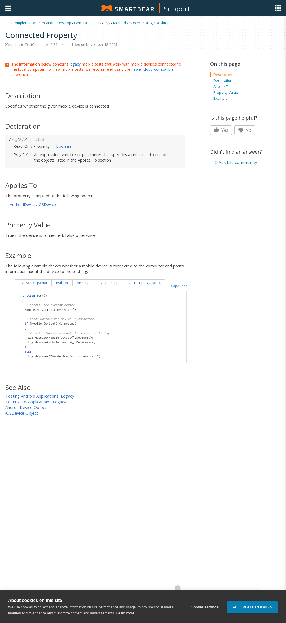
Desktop (64, 22)
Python (62, 282)
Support (177, 9)
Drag (149, 22)
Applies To (221, 86)
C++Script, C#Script (145, 282)
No (245, 130)
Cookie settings (205, 607)
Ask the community (238, 162)
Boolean (63, 146)
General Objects (87, 22)
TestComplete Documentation (29, 22)
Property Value (225, 92)
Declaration (222, 80)
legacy (75, 64)
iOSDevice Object (21, 413)
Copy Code (179, 286)
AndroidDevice (23, 204)
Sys (107, 22)
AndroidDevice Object (25, 407)
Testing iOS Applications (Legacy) (36, 401)
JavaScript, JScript (33, 282)
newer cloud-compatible (152, 69)
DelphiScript (110, 282)
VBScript (84, 282)
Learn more (125, 613)
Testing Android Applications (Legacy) (40, 396)
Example (220, 98)
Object (136, 22)
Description (222, 74)
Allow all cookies (252, 607)
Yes (221, 130)
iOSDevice (47, 204)
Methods (120, 22)
